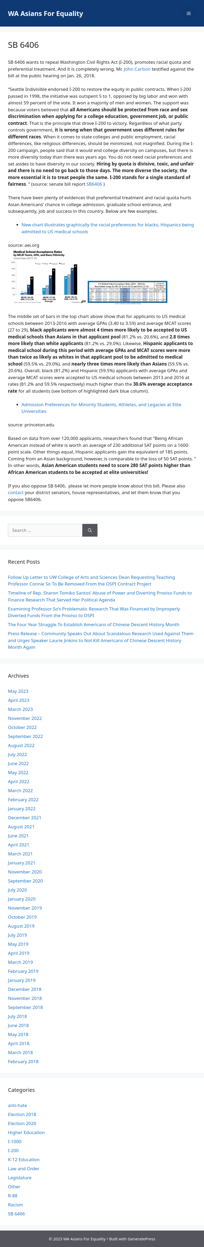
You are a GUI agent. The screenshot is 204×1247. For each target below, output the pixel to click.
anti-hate (17, 1105)
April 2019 (18, 953)
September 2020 (25, 881)
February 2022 (23, 799)
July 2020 (17, 890)
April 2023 (18, 700)
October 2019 (22, 917)
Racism (15, 1205)
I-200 (13, 1150)
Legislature (19, 1177)
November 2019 (25, 908)
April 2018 (18, 1043)
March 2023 (20, 709)
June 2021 (18, 836)
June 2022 (18, 763)
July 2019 (17, 935)
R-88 (13, 1196)
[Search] (89, 530)
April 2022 (18, 781)
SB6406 (94, 184)
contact (16, 492)
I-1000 (14, 1141)
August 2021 (21, 827)
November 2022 (25, 718)
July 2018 (17, 1016)
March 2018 (20, 1052)
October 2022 (22, 727)
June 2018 (18, 1025)
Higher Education (26, 1132)
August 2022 (21, 745)
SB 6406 (16, 1214)
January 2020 (22, 899)
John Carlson (137, 69)
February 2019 (23, 971)
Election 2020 (22, 1123)
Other (14, 1187)
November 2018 (25, 998)
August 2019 (21, 926)
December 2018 (24, 989)
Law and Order (23, 1168)
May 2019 (18, 944)
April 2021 (18, 845)
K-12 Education (24, 1159)
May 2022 (18, 772)
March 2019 (20, 962)
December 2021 (24, 818)
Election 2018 (22, 1114)
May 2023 (18, 691)
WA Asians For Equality (45, 13)
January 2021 (22, 863)
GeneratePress (141, 1238)
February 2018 (23, 1061)
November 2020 (25, 872)
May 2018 (18, 1034)
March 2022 (20, 790)
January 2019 (22, 980)
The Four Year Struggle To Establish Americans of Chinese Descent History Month (94, 624)
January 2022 (22, 808)
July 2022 (17, 754)
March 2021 (20, 854)
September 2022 (25, 736)
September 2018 (25, 1007)
